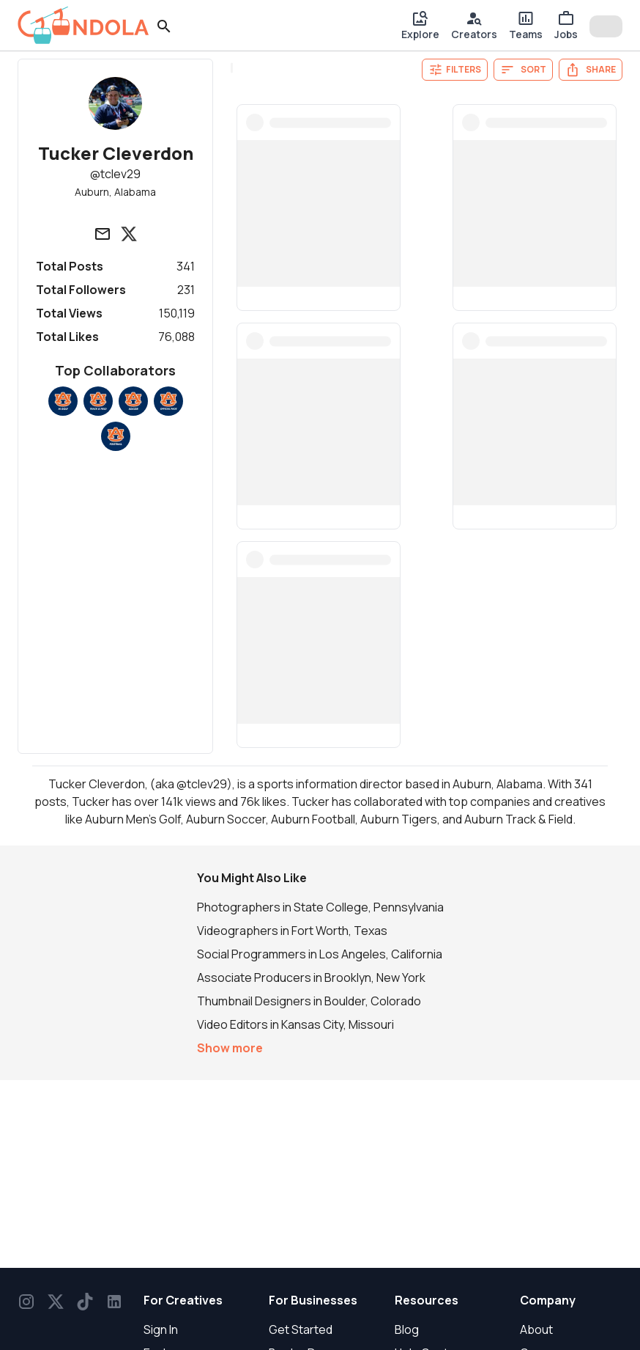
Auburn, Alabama (115, 192)
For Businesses (313, 1300)
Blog (407, 1329)
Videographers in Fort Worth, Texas (292, 930)
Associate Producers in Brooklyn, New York (311, 977)
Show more (230, 1048)
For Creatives (183, 1300)
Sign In (161, 1329)
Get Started (300, 1329)
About (536, 1329)
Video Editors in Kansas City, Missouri (295, 1024)
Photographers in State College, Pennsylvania (320, 907)
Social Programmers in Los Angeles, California (319, 954)
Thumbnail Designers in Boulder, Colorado (309, 1001)
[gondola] (83, 25)
